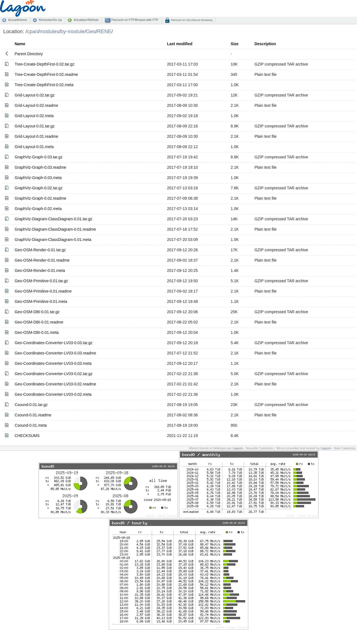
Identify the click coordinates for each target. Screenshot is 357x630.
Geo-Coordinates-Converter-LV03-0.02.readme (55, 384)
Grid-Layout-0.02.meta (34, 116)
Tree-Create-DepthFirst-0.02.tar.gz (44, 64)
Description (265, 44)
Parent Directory (29, 54)
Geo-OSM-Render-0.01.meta (40, 270)
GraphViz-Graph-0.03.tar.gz (38, 157)
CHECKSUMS (27, 435)
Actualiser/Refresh (86, 19)
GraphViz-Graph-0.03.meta (38, 177)
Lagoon (238, 448)
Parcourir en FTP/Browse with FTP (134, 19)
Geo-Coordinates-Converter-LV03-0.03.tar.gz (53, 343)
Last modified (179, 44)
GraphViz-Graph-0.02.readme (40, 198)
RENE (104, 31)
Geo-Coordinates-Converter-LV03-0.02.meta (53, 394)
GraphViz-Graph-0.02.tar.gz (38, 188)
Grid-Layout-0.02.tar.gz (34, 95)
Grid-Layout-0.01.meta (34, 146)
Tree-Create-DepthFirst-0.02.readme (46, 74)
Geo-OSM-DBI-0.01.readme (39, 322)
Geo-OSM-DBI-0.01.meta (37, 332)
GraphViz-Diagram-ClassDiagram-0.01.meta (53, 239)
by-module (73, 31)
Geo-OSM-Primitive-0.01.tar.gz (41, 281)
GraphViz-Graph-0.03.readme (40, 167)
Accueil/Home (17, 19)
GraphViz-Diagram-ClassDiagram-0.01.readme (55, 229)
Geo (91, 31)
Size (234, 44)
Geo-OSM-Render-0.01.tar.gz (40, 250)
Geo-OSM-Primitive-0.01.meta (41, 301)
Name (20, 44)
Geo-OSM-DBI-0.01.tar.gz (37, 312)
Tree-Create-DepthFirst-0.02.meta (44, 85)
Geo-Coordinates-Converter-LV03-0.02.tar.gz (53, 373)
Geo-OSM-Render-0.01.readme (42, 260)
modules (49, 31)
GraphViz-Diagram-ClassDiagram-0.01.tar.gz (53, 219)
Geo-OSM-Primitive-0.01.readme (43, 291)
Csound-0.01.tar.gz (31, 404)
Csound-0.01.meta (31, 425)
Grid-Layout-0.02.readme (36, 105)
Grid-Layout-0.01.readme (36, 136)
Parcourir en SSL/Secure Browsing (191, 19)
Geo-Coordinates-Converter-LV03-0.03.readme (55, 353)
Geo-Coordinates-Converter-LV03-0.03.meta (53, 363)
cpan (32, 31)
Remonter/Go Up (50, 19)
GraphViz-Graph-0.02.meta (38, 208)
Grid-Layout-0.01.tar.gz (34, 126)
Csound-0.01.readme (33, 415)
